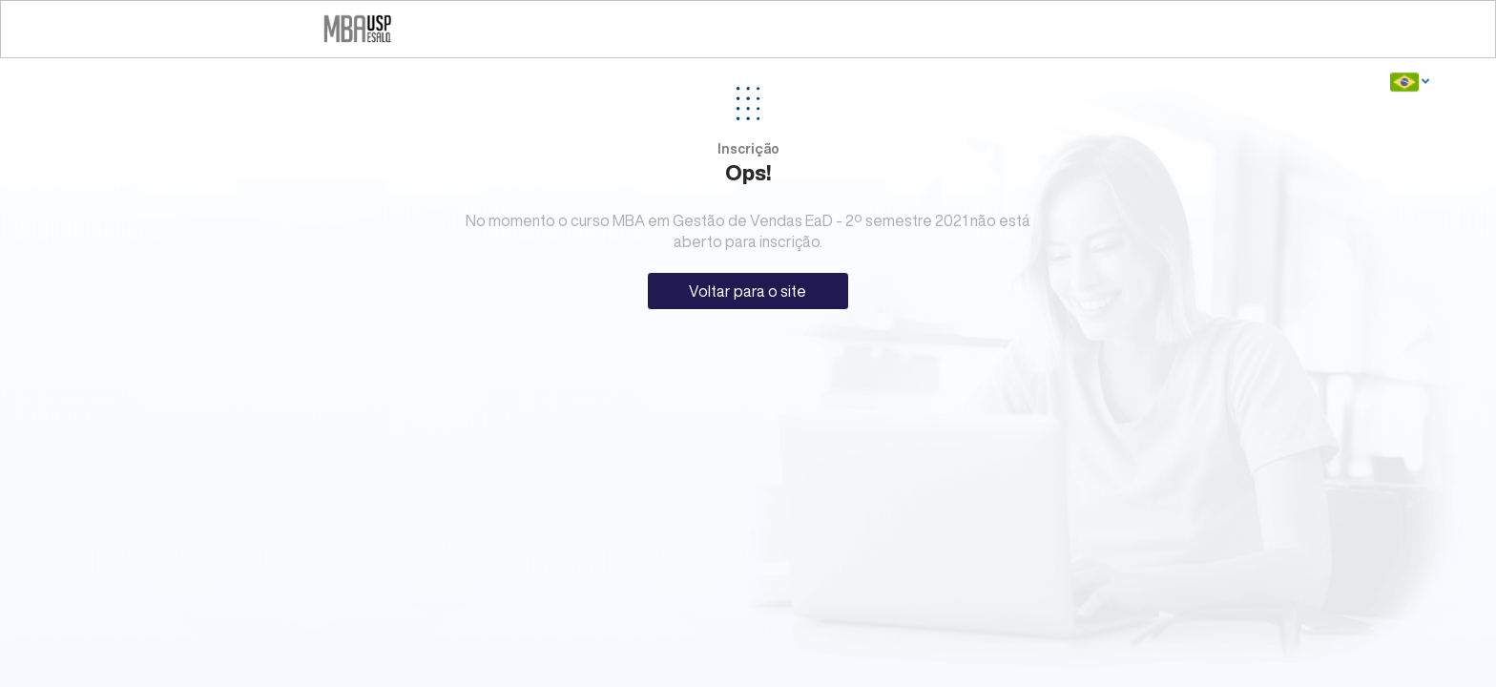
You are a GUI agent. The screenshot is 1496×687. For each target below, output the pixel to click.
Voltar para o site (747, 291)
